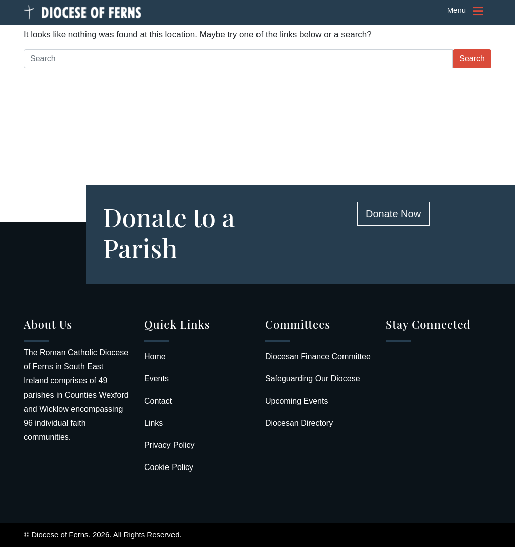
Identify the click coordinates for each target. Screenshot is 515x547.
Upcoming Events (296, 401)
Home (155, 356)
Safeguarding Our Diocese (312, 378)
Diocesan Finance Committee (318, 356)
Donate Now (393, 213)
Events (156, 378)
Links (153, 423)
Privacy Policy (169, 445)
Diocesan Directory (299, 423)
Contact (158, 401)
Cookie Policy (168, 467)
